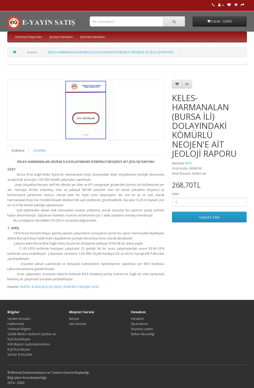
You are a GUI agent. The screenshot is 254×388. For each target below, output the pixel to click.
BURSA (25, 287)
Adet (175, 194)
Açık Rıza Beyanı (18, 349)
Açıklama (17, 150)
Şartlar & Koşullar (20, 354)
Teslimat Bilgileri (19, 329)
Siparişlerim (139, 324)
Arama (32, 52)
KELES (58, 287)
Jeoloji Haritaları (61, 37)
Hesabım (137, 319)
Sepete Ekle (209, 217)
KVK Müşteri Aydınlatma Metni (28, 344)
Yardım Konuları (19, 319)
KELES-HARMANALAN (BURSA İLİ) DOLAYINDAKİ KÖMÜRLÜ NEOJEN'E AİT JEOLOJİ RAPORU (111, 52)
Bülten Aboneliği (143, 334)
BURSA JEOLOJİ (42, 287)
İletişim (74, 319)
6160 (95, 287)
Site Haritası (77, 324)
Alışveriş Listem (142, 329)
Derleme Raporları (28, 37)
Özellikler (40, 150)
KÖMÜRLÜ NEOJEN (76, 287)
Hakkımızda (15, 324)
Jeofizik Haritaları (93, 37)
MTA (188, 163)
